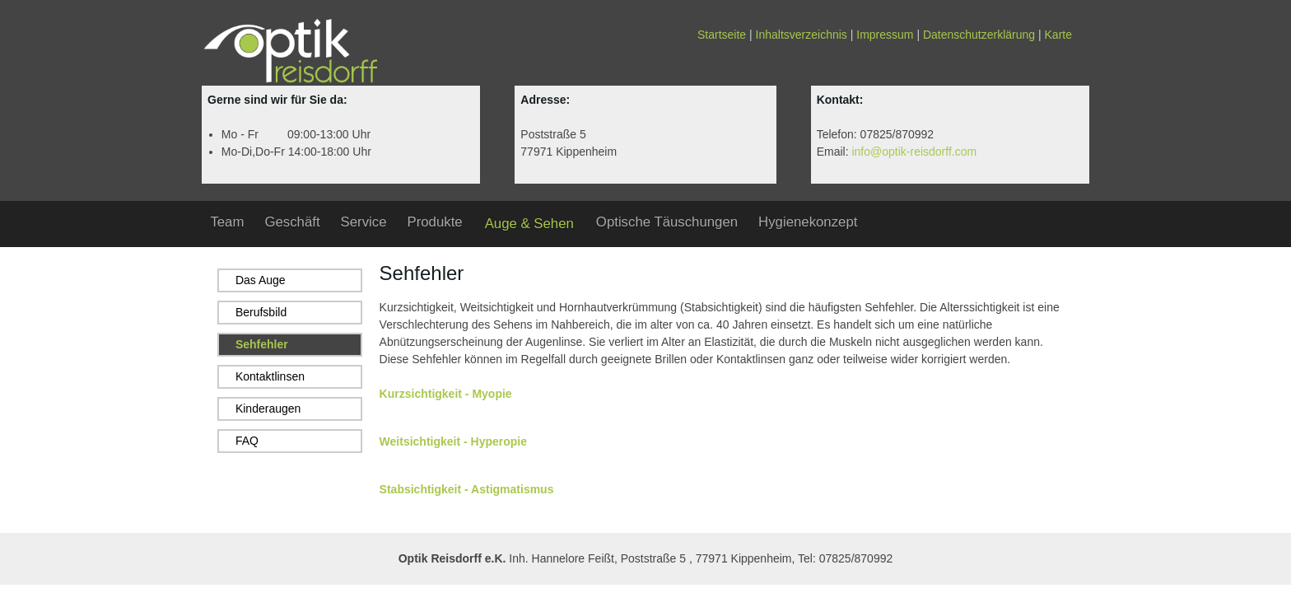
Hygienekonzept (807, 222)
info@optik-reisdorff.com (913, 151)
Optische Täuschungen (667, 222)
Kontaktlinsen (270, 376)
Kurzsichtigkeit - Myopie (446, 393)
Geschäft (291, 222)
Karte (1058, 34)
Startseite (721, 34)
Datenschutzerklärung (979, 34)
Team (227, 222)
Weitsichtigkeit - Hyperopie (453, 441)
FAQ (247, 440)
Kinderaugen (268, 408)
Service (364, 222)
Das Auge (260, 280)
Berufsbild (261, 312)
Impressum (884, 34)
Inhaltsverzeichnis (801, 34)
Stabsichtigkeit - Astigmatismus (467, 489)
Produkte (434, 222)
